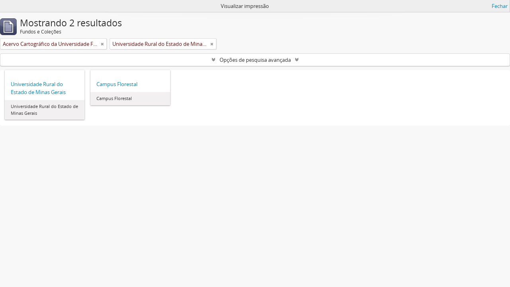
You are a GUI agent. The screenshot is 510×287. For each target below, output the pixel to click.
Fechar (500, 6)
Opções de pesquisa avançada (255, 59)
